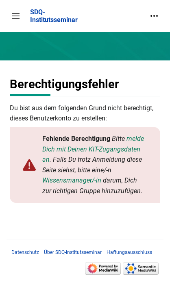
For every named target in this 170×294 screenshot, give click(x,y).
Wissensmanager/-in (71, 180)
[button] (16, 16)
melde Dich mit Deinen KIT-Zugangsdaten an (93, 149)
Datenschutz (25, 252)
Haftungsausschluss (129, 252)
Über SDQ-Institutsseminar (73, 252)
